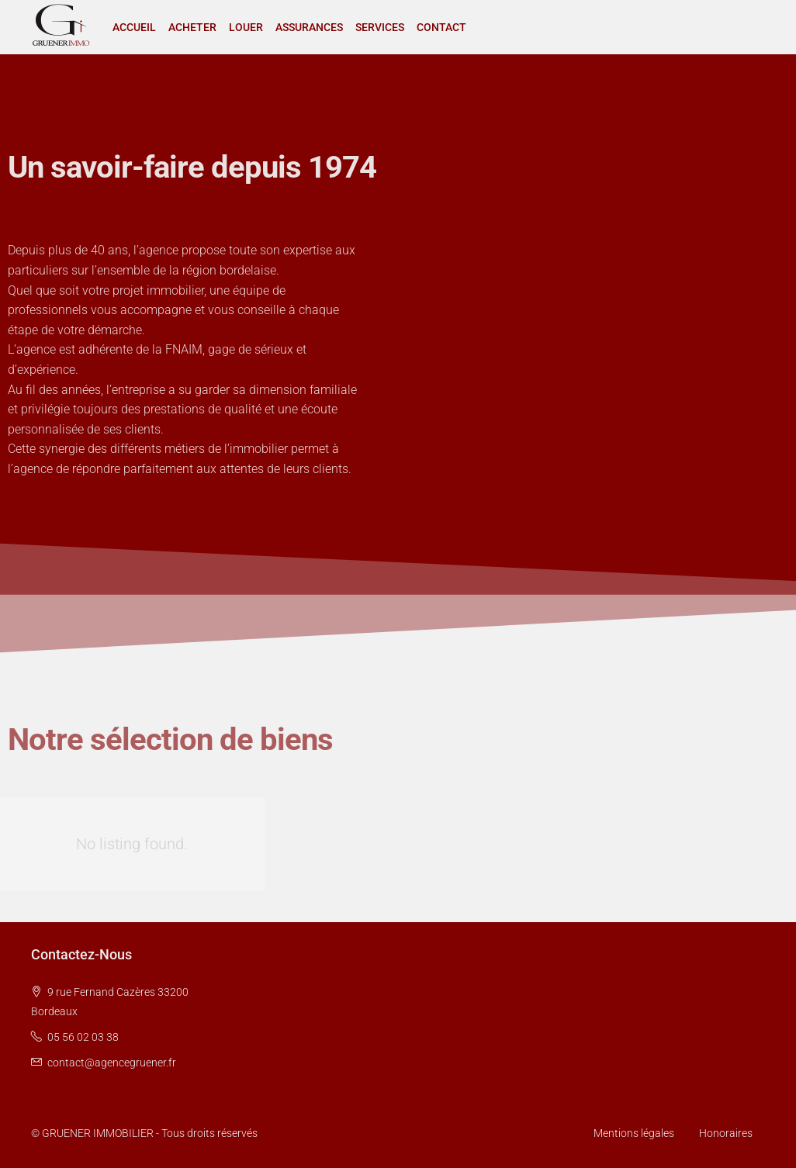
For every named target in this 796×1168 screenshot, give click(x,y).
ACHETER (192, 27)
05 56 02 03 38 (83, 1037)
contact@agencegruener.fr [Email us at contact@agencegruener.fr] (111, 1062)
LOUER (246, 27)
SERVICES (379, 27)
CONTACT (441, 27)
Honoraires (726, 1133)
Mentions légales (634, 1133)
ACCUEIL (134, 27)
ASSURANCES (309, 27)
